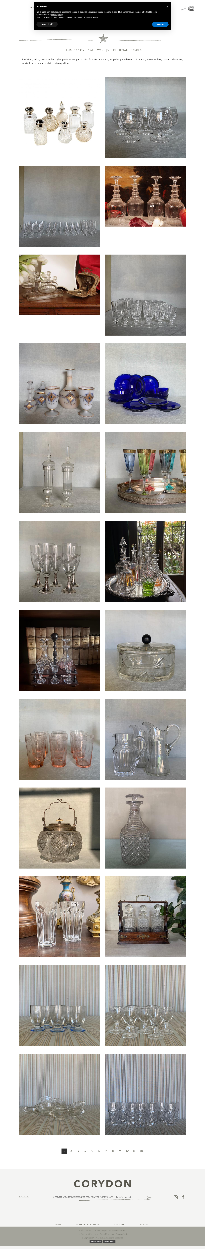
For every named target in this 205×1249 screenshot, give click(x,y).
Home (58, 1225)
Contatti (145, 1225)
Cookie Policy (109, 1241)
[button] (167, 7)
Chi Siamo (119, 1225)
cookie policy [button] (56, 15)
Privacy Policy (96, 1241)
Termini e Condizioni (88, 1225)
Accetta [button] (160, 24)
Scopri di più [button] (47, 24)
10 (127, 1151)
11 (134, 1151)
